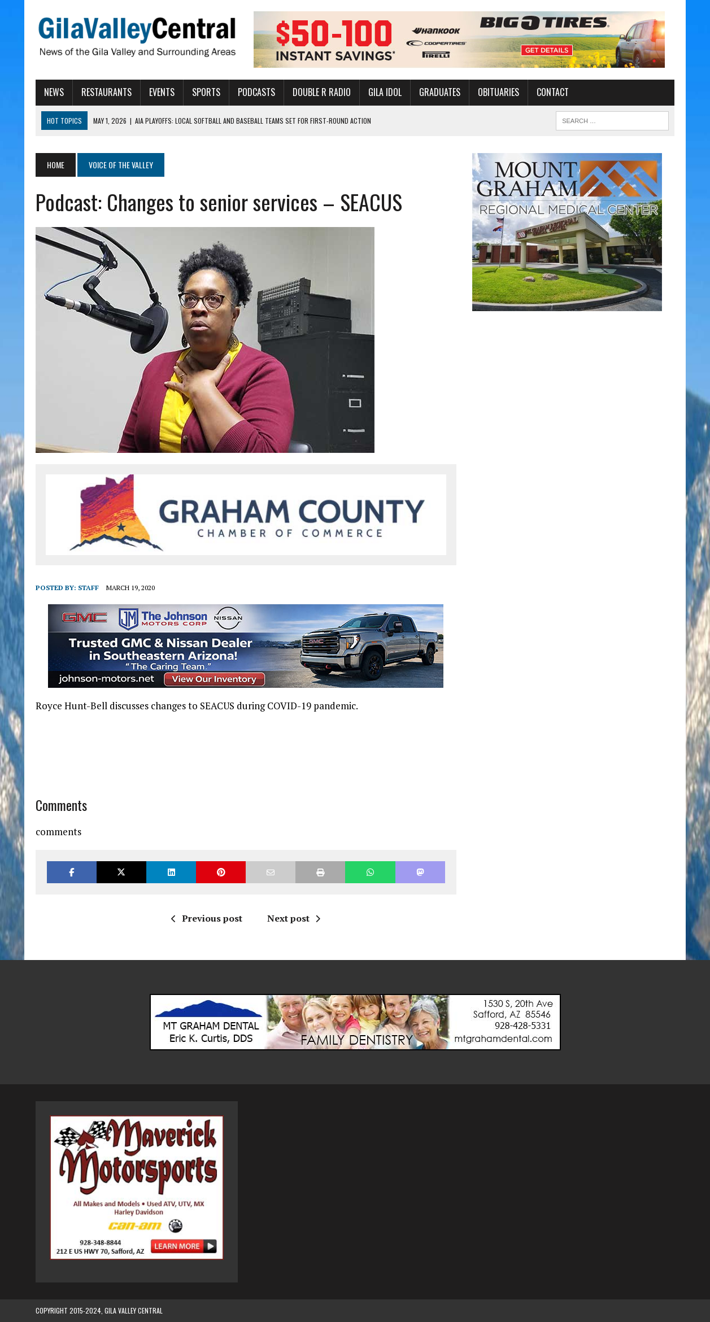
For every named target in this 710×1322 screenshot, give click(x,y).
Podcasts (256, 92)
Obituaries (498, 92)
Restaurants (106, 92)
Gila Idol (385, 92)
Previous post (206, 918)
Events (162, 92)
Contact (553, 92)
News (54, 92)
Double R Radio (322, 92)
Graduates (439, 92)
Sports (206, 92)
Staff (88, 587)
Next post (293, 918)
